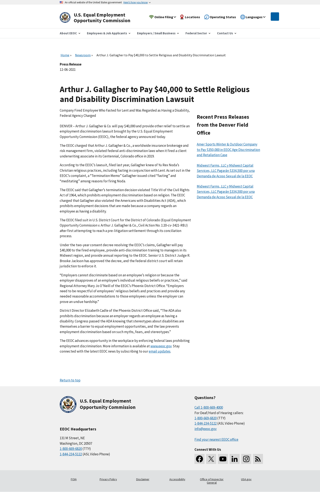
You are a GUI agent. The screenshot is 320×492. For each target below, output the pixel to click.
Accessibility (177, 479)
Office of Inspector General (211, 480)
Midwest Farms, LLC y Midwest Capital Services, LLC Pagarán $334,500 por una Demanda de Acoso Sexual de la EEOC (226, 170)
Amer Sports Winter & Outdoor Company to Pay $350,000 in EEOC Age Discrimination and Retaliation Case (228, 149)
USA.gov (246, 479)
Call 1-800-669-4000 (208, 407)
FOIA (74, 479)
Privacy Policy (108, 479)
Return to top (70, 380)
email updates (159, 351)
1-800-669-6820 (71, 448)
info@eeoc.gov (205, 428)
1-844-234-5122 (71, 454)
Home (65, 55)
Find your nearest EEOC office (216, 439)
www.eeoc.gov (160, 346)
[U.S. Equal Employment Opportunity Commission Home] (100, 17)
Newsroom (83, 55)
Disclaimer (142, 479)
